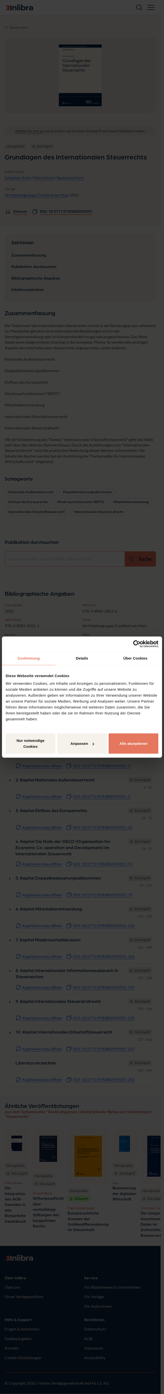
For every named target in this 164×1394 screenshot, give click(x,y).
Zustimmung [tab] (28, 658)
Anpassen (82, 743)
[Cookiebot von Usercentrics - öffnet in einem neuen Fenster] (136, 643)
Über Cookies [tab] (135, 658)
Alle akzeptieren (133, 743)
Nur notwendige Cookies (30, 743)
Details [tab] (82, 658)
